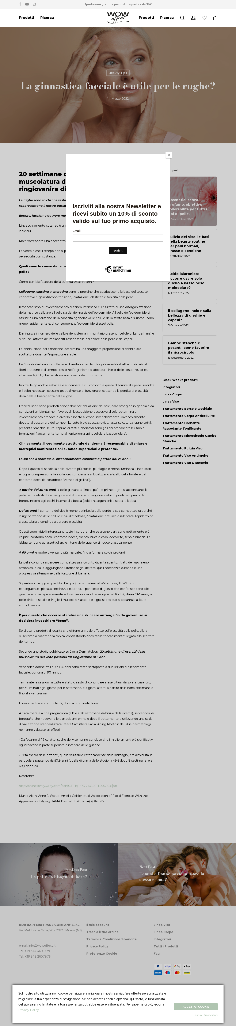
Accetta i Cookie (196, 1006)
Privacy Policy (28, 1010)
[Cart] (214, 18)
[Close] (168, 155)
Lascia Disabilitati (205, 1015)
